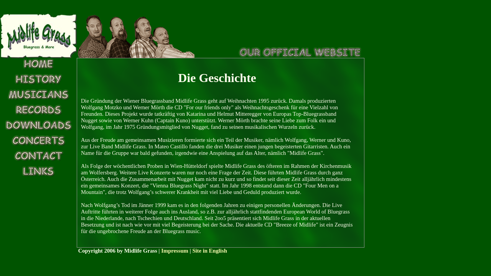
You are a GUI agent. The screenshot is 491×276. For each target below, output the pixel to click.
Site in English (209, 251)
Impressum (174, 251)
